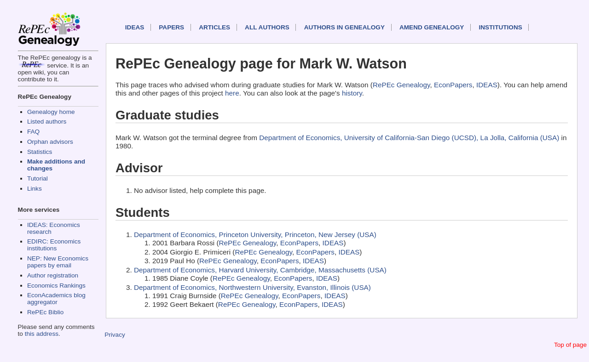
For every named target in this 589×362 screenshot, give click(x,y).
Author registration (52, 275)
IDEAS (134, 27)
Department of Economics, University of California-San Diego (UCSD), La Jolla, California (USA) (409, 137)
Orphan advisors (50, 141)
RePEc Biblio (45, 312)
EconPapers (453, 85)
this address (41, 333)
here (232, 93)
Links (34, 188)
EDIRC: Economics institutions (54, 245)
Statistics (39, 151)
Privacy (114, 334)
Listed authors (46, 121)
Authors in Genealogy (344, 27)
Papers (171, 27)
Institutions (500, 27)
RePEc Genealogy (401, 85)
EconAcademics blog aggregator (56, 298)
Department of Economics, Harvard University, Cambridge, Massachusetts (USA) (260, 270)
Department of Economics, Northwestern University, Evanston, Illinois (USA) (252, 287)
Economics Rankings (56, 285)
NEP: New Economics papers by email (57, 262)
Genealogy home (51, 111)
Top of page (570, 344)
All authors (267, 27)
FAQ (33, 131)
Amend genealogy (431, 27)
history (352, 93)
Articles (214, 27)
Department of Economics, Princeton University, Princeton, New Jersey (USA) (255, 234)
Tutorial (37, 178)
